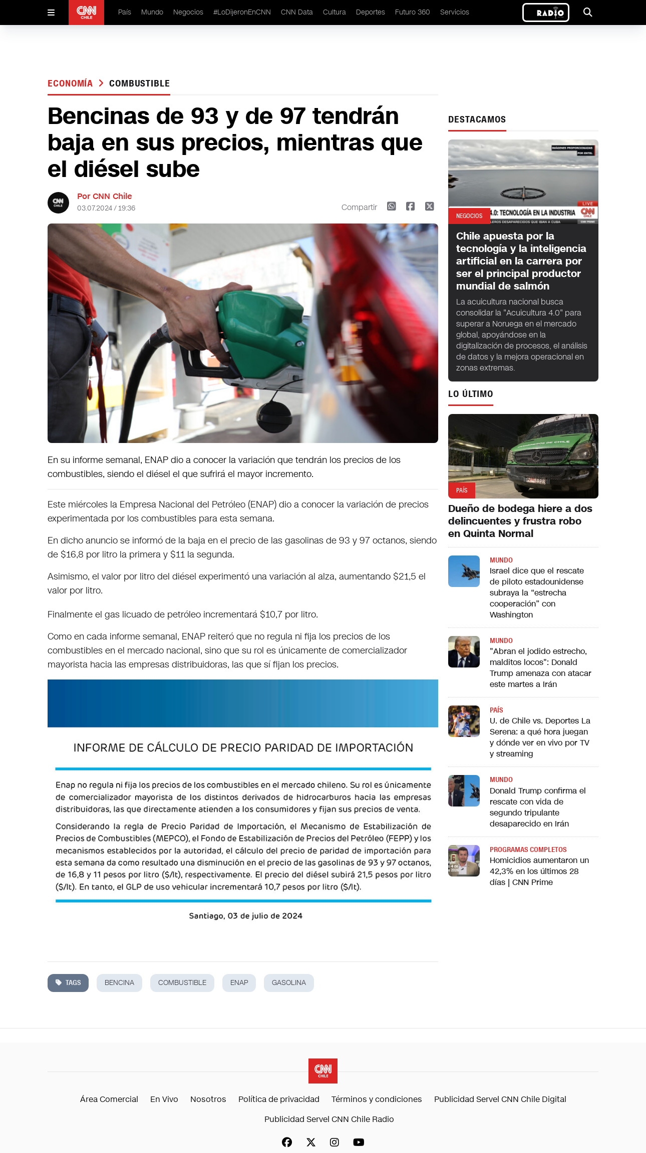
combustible (139, 83)
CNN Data (297, 12)
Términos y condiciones (377, 1099)
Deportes (370, 12)
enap (239, 983)
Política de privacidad (278, 1099)
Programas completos (528, 849)
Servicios (454, 12)
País (124, 12)
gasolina (289, 983)
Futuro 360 (412, 12)
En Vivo (164, 1099)
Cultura (334, 12)
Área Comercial (109, 1099)
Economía (72, 83)
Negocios (188, 12)
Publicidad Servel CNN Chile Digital (500, 1099)
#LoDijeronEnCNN (242, 12)
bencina (119, 983)
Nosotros (208, 1099)
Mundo (152, 12)
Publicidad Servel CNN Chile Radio (329, 1119)
